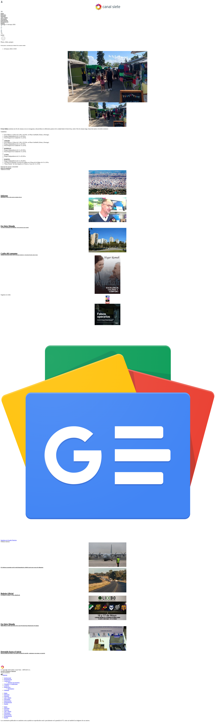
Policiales (3, 15)
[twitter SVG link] (107, 29)
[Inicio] (107, 7)
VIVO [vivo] (2, 35)
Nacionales (4, 19)
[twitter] (107, 301)
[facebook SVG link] (107, 26)
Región (3, 23)
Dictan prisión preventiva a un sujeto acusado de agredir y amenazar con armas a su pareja (23, 653)
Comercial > (7, 681)
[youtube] (107, 303)
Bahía (2, 13)
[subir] (3, 40)
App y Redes (4, 17)
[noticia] (107, 182)
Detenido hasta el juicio (11, 652)
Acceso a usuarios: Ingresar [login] (8, 671)
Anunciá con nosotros (14, 682)
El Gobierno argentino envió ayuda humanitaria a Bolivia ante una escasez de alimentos (22, 567)
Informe (4, 196)
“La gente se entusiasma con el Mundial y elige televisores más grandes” (15, 227)
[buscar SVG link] (107, 33)
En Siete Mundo (8, 226)
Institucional (7, 678)
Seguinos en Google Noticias (9, 540)
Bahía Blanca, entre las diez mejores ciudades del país (11, 197)
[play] (2, 224)
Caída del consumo (9, 253)
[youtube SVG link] (107, 31)
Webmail (6, 690)
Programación (4, 21)
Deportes (3, 16)
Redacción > (7, 687)
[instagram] (107, 299)
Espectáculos (4, 20)
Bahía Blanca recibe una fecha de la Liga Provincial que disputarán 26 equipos (20, 625)
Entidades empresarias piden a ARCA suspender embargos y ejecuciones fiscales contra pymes (19, 254)
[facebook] (107, 297)
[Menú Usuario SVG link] (107, 2)
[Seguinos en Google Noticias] (108, 538)
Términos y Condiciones (11, 684)
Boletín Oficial (7, 593)
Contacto (6, 685)
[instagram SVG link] (107, 28)
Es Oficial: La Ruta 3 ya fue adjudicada (10, 595)
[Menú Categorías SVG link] (107, 12)
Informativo (11, 688)
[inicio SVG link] (107, 667)
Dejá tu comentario (6, 168)
